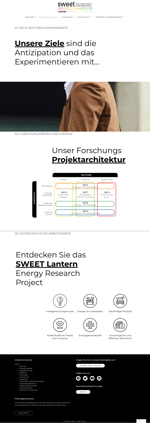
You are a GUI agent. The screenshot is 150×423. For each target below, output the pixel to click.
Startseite (27, 17)
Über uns (23, 366)
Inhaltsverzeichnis (26, 388)
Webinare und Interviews (29, 390)
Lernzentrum (81, 17)
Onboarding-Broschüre (28, 384)
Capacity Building (26, 368)
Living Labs (64, 17)
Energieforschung (45, 17)
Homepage (24, 375)
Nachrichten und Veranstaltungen (110, 17)
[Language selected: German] (141, 421)
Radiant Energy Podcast (28, 386)
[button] (27, 17)
